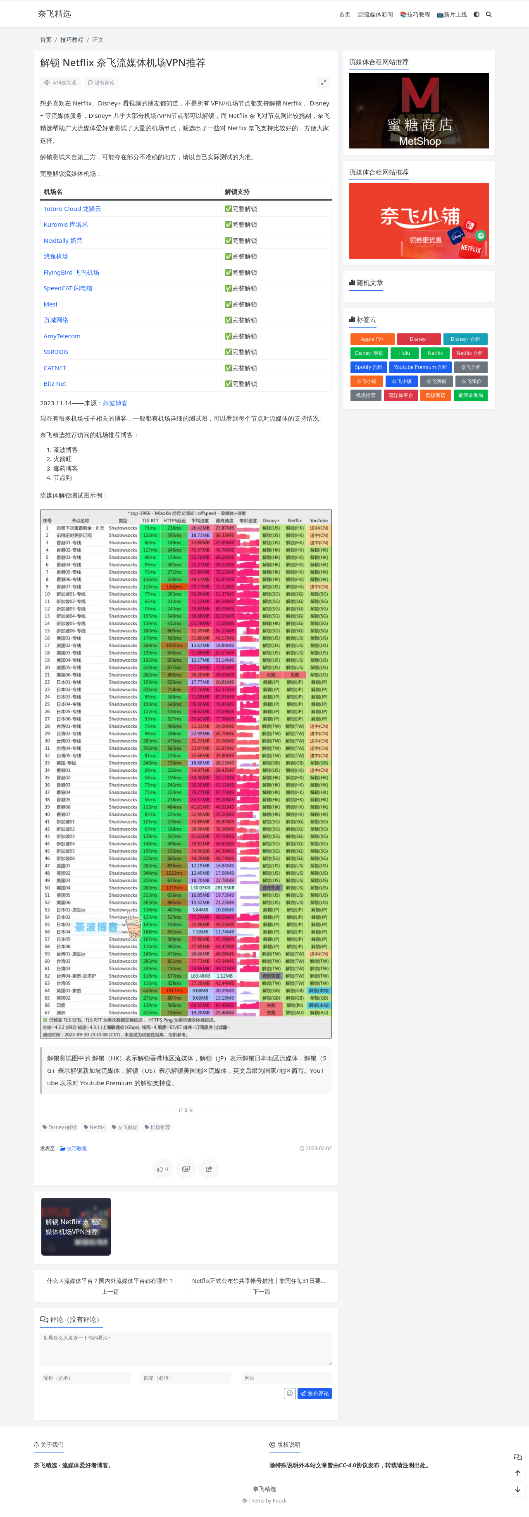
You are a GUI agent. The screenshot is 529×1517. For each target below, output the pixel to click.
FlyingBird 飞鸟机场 (71, 272)
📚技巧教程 (415, 14)
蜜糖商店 (436, 395)
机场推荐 (157, 1127)
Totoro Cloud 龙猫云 (73, 208)
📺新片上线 (452, 14)
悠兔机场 (56, 256)
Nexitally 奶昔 (63, 240)
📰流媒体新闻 (375, 14)
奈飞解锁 (125, 1127)
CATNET (55, 368)
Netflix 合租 (470, 353)
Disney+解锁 (60, 1127)
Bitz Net (55, 383)
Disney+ (419, 338)
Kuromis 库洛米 (66, 224)
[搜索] (489, 14)
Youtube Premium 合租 (421, 367)
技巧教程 (71, 39)
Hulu (404, 353)
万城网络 (56, 320)
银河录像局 (470, 395)
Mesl (50, 304)
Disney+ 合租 (466, 338)
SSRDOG (56, 351)
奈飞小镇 (402, 381)
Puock (280, 1500)
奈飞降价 (471, 381)
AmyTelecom (62, 336)
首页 (344, 14)
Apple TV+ (372, 338)
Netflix (94, 1127)
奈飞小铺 (366, 381)
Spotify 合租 (368, 367)
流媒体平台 (400, 395)
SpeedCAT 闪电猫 (68, 288)
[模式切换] (476, 14)
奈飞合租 (471, 367)
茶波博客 (115, 403)
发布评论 (314, 1393)
